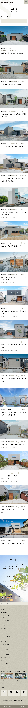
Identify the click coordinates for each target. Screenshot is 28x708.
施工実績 (8, 603)
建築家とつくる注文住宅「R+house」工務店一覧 (11, 700)
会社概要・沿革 (6, 644)
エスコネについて (6, 615)
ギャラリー (4, 631)
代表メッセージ (6, 647)
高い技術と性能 (6, 620)
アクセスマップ (5, 654)
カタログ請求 (4, 663)
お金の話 (4, 625)
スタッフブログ (5, 634)
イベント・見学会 (5, 637)
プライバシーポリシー (6, 666)
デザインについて (6, 617)
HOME (3, 603)
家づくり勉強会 (5, 660)
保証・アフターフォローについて (10, 623)
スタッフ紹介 (5, 649)
